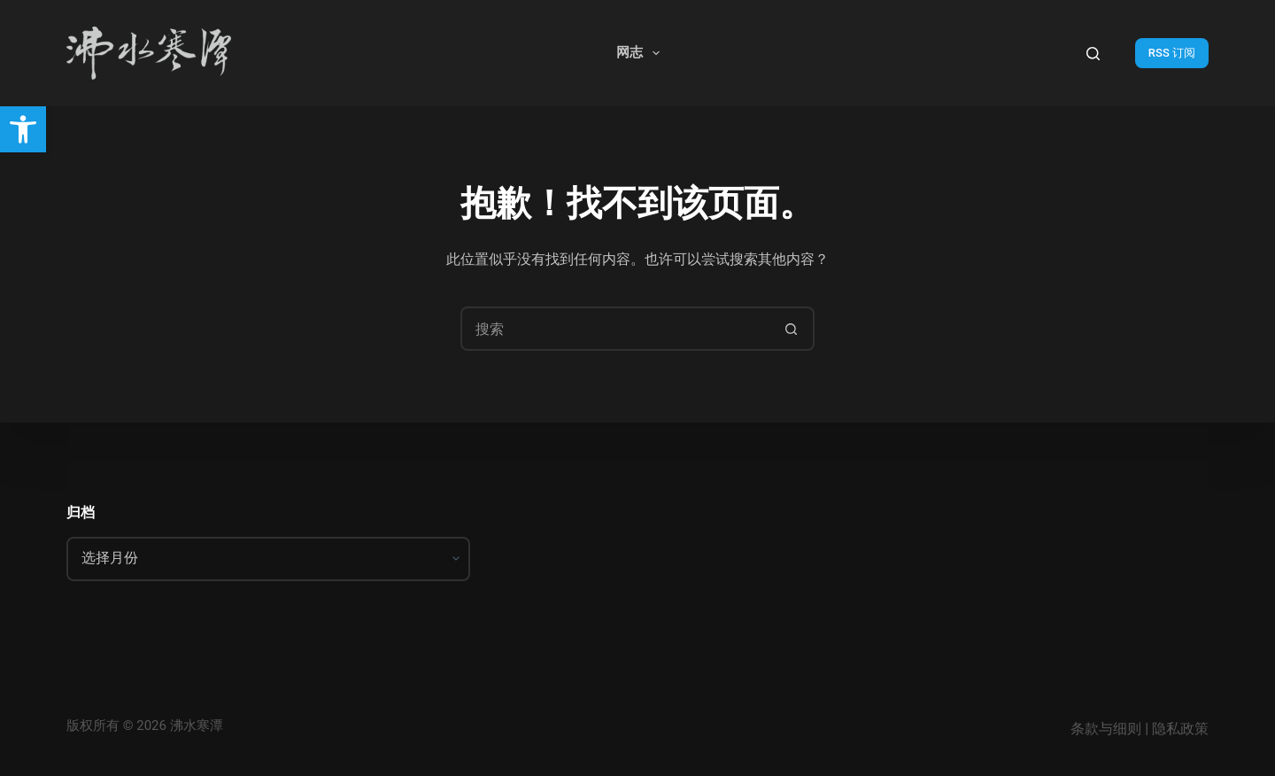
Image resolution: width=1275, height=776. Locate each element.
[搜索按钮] (791, 329)
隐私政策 (1180, 728)
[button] (23, 129)
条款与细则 (1105, 728)
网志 (641, 53)
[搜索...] (615, 329)
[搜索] (1093, 53)
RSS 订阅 (1171, 52)
